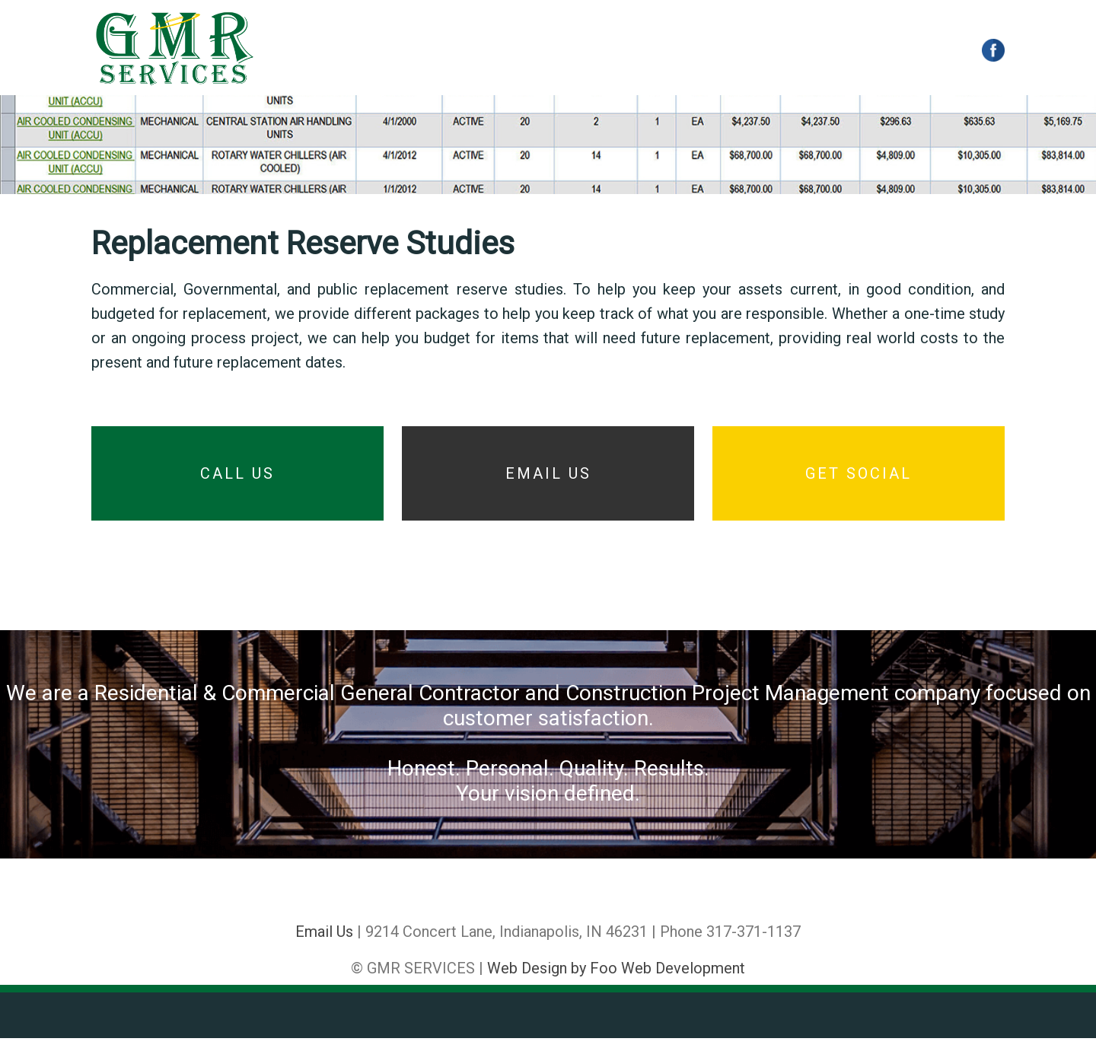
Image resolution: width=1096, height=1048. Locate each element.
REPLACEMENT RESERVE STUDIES (656, 51)
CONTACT (808, 51)
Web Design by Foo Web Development (616, 978)
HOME (313, 51)
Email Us (324, 941)
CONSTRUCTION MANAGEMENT (446, 51)
